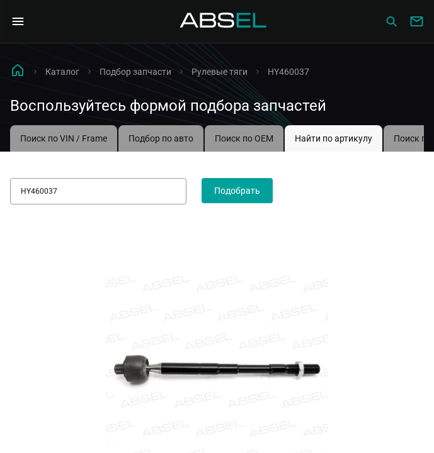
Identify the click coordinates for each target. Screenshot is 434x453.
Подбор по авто (160, 138)
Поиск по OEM (244, 138)
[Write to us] (416, 21)
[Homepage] (223, 21)
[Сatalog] (391, 21)
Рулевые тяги (219, 72)
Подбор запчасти (135, 72)
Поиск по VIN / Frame (63, 138)
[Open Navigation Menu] (17, 21)
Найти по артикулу (333, 138)
